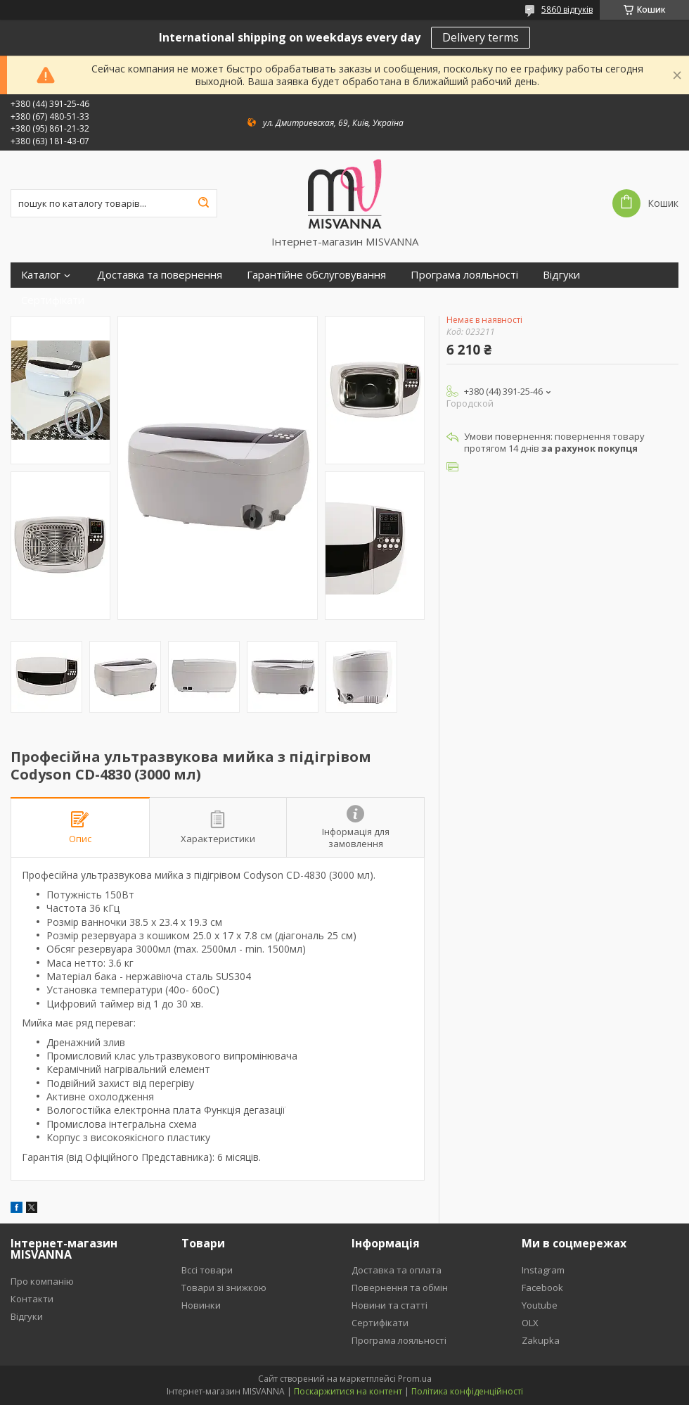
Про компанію (42, 1281)
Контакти (32, 1298)
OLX (530, 1322)
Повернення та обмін (400, 1287)
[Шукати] (203, 203)
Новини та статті (389, 1305)
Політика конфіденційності (467, 1391)
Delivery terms (480, 37)
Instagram (543, 1270)
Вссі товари (207, 1270)
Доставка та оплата (397, 1270)
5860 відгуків (567, 9)
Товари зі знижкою (223, 1287)
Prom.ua (415, 1379)
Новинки (201, 1305)
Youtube (540, 1305)
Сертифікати (52, 300)
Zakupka (541, 1340)
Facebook (542, 1287)
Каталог (40, 274)
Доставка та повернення (159, 274)
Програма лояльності (464, 274)
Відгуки (561, 274)
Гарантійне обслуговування (316, 274)
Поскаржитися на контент (348, 1391)
